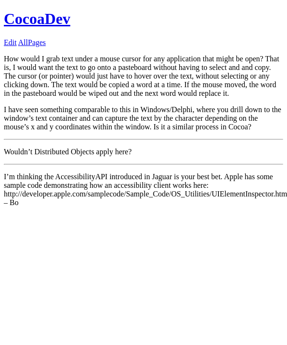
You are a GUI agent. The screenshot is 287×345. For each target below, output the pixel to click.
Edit (10, 42)
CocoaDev (37, 18)
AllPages (32, 42)
